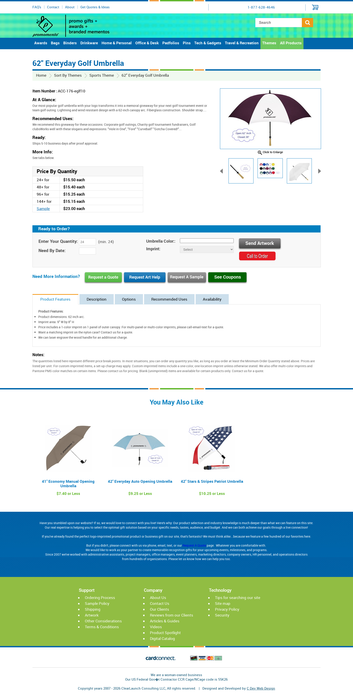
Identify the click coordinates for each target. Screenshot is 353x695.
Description (96, 299)
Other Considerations (103, 620)
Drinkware (89, 42)
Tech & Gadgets (207, 42)
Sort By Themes (68, 75)
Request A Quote (194, 545)
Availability (212, 299)
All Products (291, 42)
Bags (55, 42)
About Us (158, 597)
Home (41, 75)
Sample (43, 208)
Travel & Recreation (242, 42)
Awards (40, 42)
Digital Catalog (162, 638)
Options (129, 299)
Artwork (92, 615)
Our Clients (159, 609)
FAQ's (36, 7)
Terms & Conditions (102, 626)
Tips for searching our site (237, 597)
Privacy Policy (227, 609)
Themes (269, 42)
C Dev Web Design (261, 688)
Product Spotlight (165, 632)
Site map (222, 603)
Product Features (55, 299)
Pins (187, 42)
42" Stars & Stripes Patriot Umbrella (212, 481)
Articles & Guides (164, 620)
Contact (53, 7)
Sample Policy (97, 603)
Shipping (92, 609)
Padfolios (170, 42)
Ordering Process (100, 597)
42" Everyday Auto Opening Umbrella (140, 481)
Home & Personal (117, 42)
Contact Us (159, 603)
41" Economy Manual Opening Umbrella (68, 483)
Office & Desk (147, 42)
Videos (156, 626)
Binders (70, 42)
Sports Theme (101, 75)
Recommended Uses (169, 299)
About (70, 7)
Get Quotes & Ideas (95, 7)
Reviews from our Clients (171, 615)
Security (222, 615)
